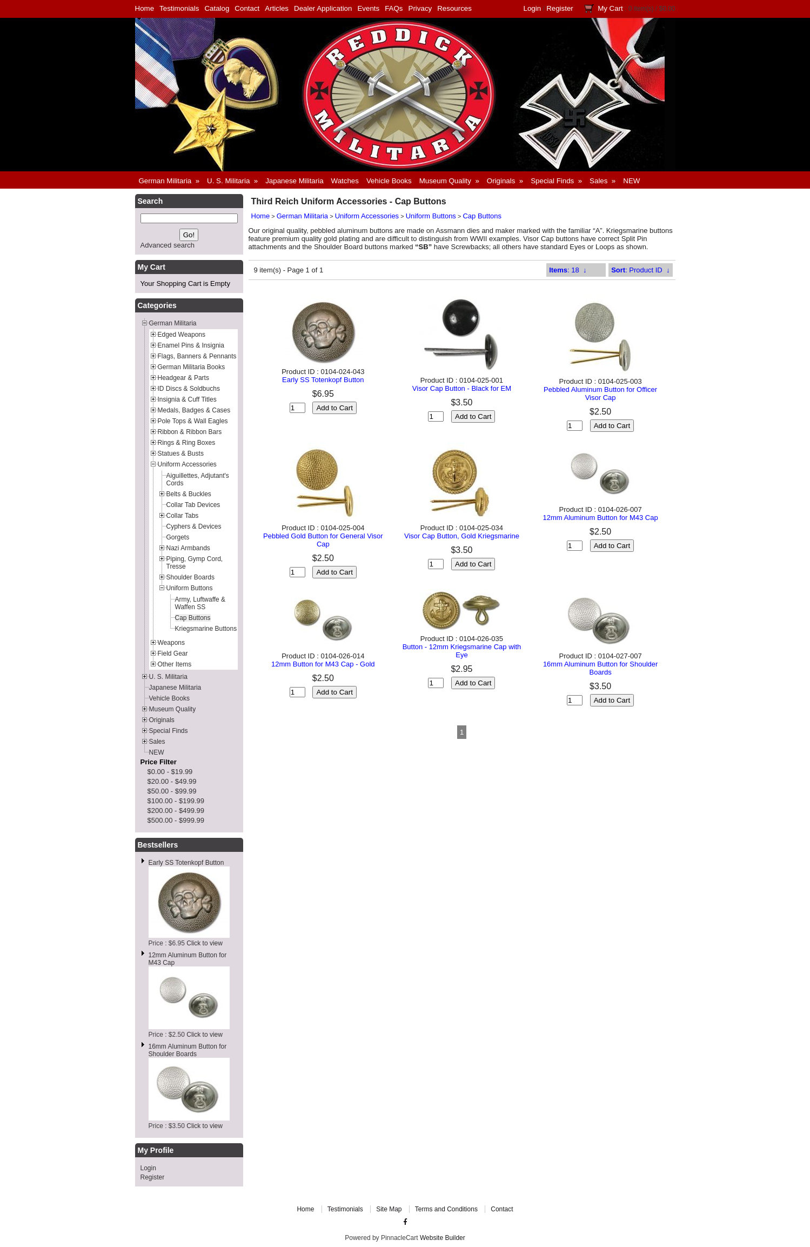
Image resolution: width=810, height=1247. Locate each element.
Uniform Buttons (431, 216)
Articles (277, 8)
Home (145, 8)
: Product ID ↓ (640, 270)
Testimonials (179, 8)
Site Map (388, 1209)
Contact (247, 8)
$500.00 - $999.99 (176, 820)
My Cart (610, 8)
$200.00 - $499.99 (176, 810)
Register (559, 8)
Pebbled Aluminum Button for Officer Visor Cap (600, 393)
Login (532, 8)
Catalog (216, 8)
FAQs (394, 8)
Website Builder (442, 1238)
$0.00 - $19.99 (170, 772)
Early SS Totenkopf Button (186, 862)
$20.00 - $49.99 (172, 781)
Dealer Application (323, 8)
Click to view (204, 943)
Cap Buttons (482, 216)
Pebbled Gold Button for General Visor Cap (323, 540)
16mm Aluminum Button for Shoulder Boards (188, 1050)
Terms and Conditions (446, 1209)
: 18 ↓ (567, 270)
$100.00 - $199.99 (176, 801)
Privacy (420, 8)
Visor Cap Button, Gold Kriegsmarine (461, 536)
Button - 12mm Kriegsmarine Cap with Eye (462, 651)
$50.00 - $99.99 (172, 791)
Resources (454, 8)
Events (368, 8)
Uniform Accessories (367, 216)
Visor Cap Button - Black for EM (461, 388)
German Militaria (302, 216)
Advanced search (167, 245)
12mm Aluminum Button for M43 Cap (600, 518)
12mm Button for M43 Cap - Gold (322, 664)
